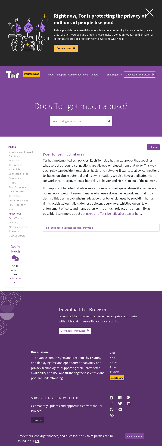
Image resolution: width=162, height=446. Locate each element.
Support (61, 74)
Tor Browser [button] (15, 164)
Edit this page (53, 227)
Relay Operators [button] (17, 187)
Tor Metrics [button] (15, 195)
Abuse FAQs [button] (15, 213)
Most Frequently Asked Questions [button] (21, 154)
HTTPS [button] (12, 182)
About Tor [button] (14, 160)
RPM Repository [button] (17, 204)
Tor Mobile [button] (14, 169)
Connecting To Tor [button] (18, 173)
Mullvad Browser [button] (17, 235)
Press (113, 367)
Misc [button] (11, 209)
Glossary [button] (13, 222)
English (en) (113, 74)
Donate (94, 74)
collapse (153, 147)
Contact (114, 362)
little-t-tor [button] (14, 231)
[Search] (78, 121)
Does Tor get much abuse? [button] (63, 154)
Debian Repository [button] (18, 200)
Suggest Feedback (71, 227)
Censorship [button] (15, 178)
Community (74, 74)
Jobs (112, 352)
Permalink (88, 227)
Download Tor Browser (140, 74)
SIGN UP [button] (37, 420)
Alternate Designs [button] (18, 226)
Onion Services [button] (17, 191)
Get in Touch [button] (15, 218)
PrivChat (114, 371)
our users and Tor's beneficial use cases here (111, 214)
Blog (85, 74)
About (51, 74)
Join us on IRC (15, 280)
